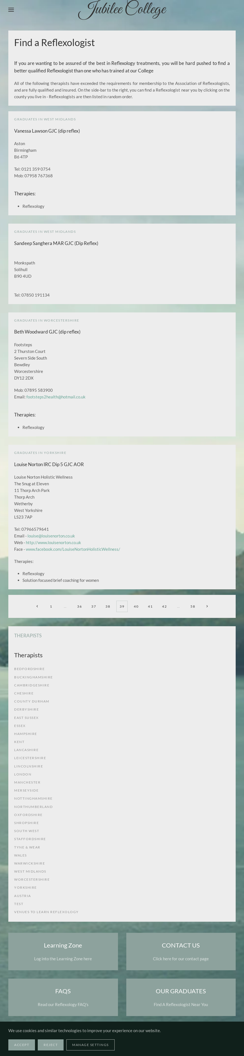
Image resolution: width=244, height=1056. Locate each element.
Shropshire (26, 823)
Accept (21, 1045)
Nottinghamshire (33, 798)
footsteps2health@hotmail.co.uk (55, 396)
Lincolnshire (28, 766)
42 (164, 606)
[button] (11, 9)
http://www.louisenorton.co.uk (53, 542)
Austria (22, 896)
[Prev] (37, 606)
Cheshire (24, 693)
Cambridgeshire (31, 685)
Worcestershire (32, 879)
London (22, 774)
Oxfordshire (28, 815)
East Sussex (26, 718)
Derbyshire (26, 709)
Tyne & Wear (27, 847)
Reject (51, 1045)
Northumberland (33, 807)
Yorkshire (25, 887)
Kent (19, 742)
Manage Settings (90, 1045)
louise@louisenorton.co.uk (51, 535)
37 (93, 606)
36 (79, 606)
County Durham (31, 701)
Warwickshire (29, 863)
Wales (20, 855)
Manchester (27, 782)
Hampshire (25, 734)
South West (26, 831)
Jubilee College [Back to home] (122, 9)
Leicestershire (30, 758)
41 (150, 606)
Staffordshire (30, 839)
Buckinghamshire (33, 677)
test (18, 904)
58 (192, 606)
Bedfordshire (29, 669)
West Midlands (30, 871)
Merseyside (26, 790)
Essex (20, 726)
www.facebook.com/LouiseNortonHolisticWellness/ (73, 549)
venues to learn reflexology (46, 912)
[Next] (207, 606)
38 (107, 606)
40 (136, 606)
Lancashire (26, 750)
